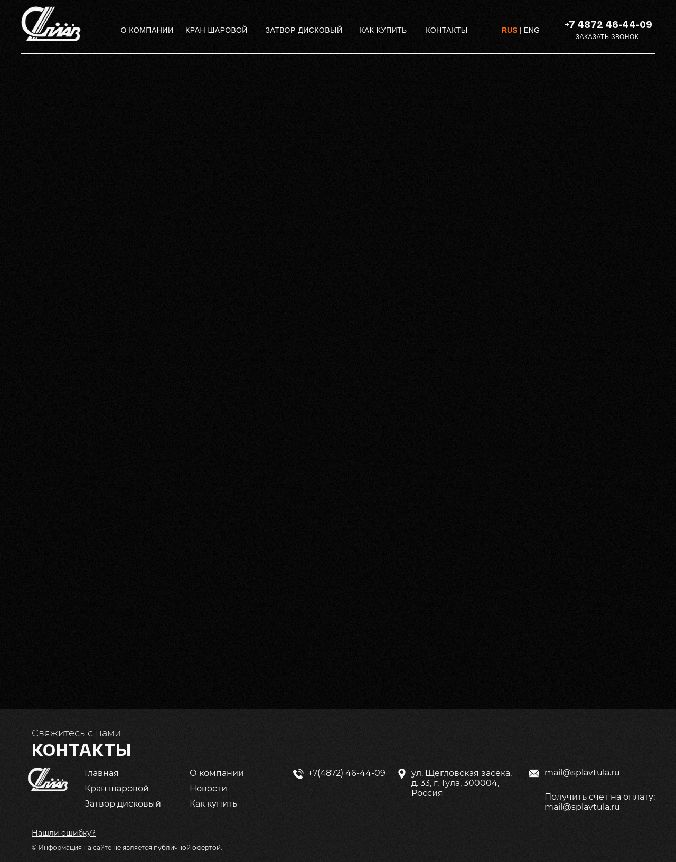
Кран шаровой (116, 788)
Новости (208, 788)
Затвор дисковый (122, 804)
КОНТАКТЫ (447, 30)
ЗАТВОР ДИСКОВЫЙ (303, 30)
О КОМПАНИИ (147, 30)
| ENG (530, 30)
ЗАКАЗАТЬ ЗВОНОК (607, 37)
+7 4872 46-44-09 (608, 24)
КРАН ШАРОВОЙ (216, 30)
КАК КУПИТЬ (383, 30)
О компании (217, 773)
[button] (64, 833)
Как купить (213, 804)
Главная (101, 773)
